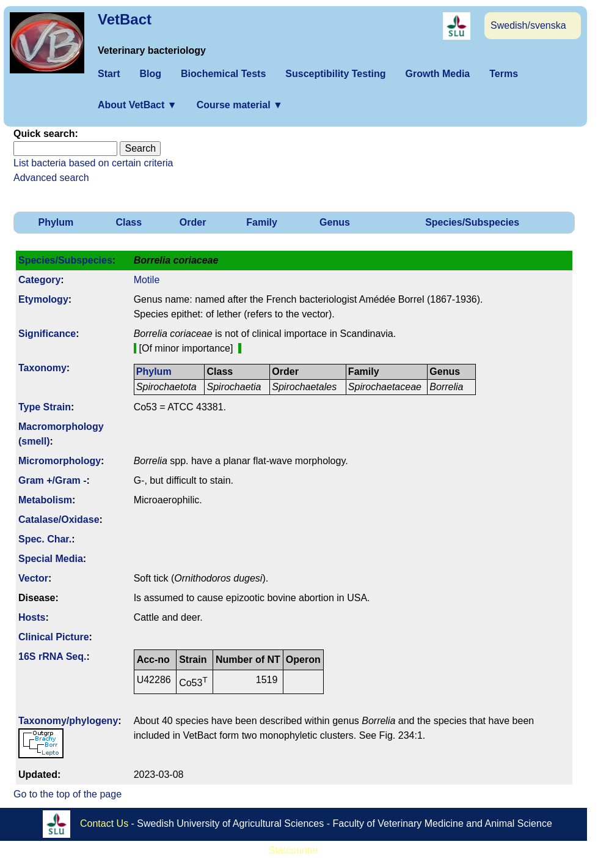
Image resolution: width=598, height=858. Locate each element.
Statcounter (294, 850)
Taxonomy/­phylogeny (68, 721)
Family (261, 222)
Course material (240, 105)
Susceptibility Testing (335, 73)
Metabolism (45, 500)
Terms (503, 73)
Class (128, 222)
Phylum (56, 222)
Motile (147, 280)
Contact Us (104, 823)
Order (193, 222)
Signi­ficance (47, 333)
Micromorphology (59, 461)
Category (39, 280)
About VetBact (137, 105)
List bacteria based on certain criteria (93, 163)
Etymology (43, 299)
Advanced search (51, 177)
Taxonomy (42, 368)
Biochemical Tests (223, 73)
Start (109, 73)
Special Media (50, 558)
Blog (150, 73)
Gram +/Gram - (52, 480)
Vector (33, 578)
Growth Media (437, 73)
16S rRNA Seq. (52, 656)
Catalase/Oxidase (59, 519)
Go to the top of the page (67, 794)
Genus (334, 222)
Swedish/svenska (528, 25)
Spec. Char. (44, 539)
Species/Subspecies (472, 222)
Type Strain (44, 407)
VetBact (124, 19)
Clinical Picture (53, 637)
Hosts (31, 617)
